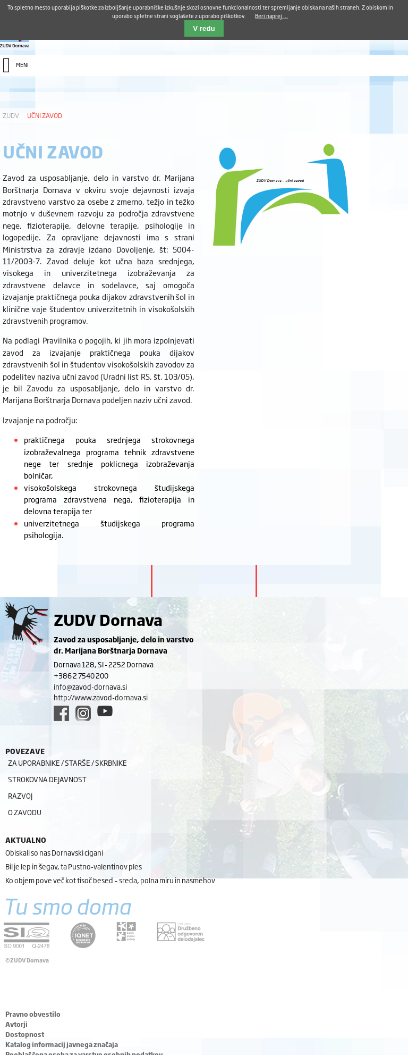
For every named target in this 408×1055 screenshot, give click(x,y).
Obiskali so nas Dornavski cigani (54, 852)
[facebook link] (61, 713)
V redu (204, 28)
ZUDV (11, 115)
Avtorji (16, 1024)
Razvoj (20, 795)
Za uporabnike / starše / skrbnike (67, 762)
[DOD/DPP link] (126, 931)
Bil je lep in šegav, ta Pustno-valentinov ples (73, 866)
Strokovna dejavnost (47, 779)
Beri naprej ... (271, 16)
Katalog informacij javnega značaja (61, 1044)
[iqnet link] (83, 935)
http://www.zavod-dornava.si (101, 697)
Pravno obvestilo (33, 1014)
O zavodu (24, 812)
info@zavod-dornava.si (90, 686)
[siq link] (26, 935)
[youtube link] (105, 711)
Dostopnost (24, 1034)
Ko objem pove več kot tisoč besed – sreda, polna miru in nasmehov (110, 880)
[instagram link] (83, 713)
